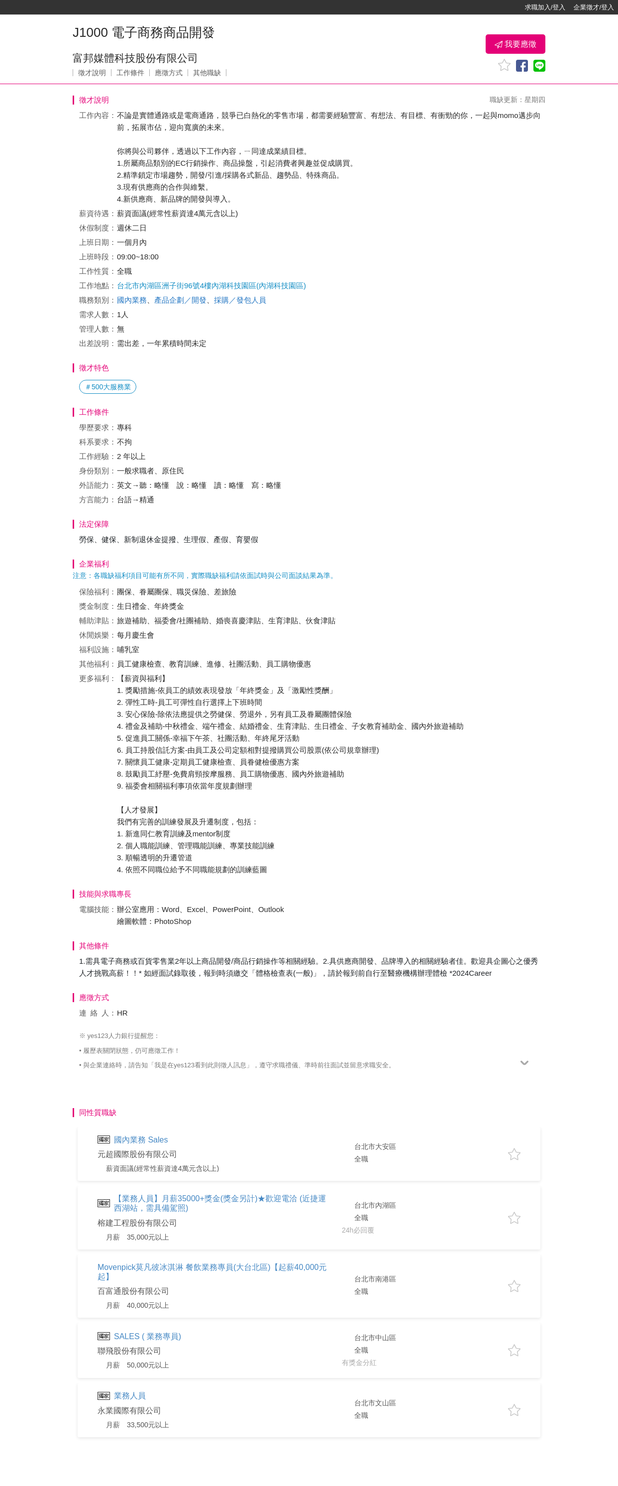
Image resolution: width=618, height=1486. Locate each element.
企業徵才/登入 (593, 7)
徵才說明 (92, 72)
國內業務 (132, 300)
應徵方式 (169, 72)
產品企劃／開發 (180, 300)
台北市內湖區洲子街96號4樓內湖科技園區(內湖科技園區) (211, 285)
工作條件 (130, 72)
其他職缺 (207, 72)
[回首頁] (40, 7)
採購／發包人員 (240, 300)
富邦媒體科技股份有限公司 (135, 58)
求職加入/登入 (545, 7)
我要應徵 (515, 44)
